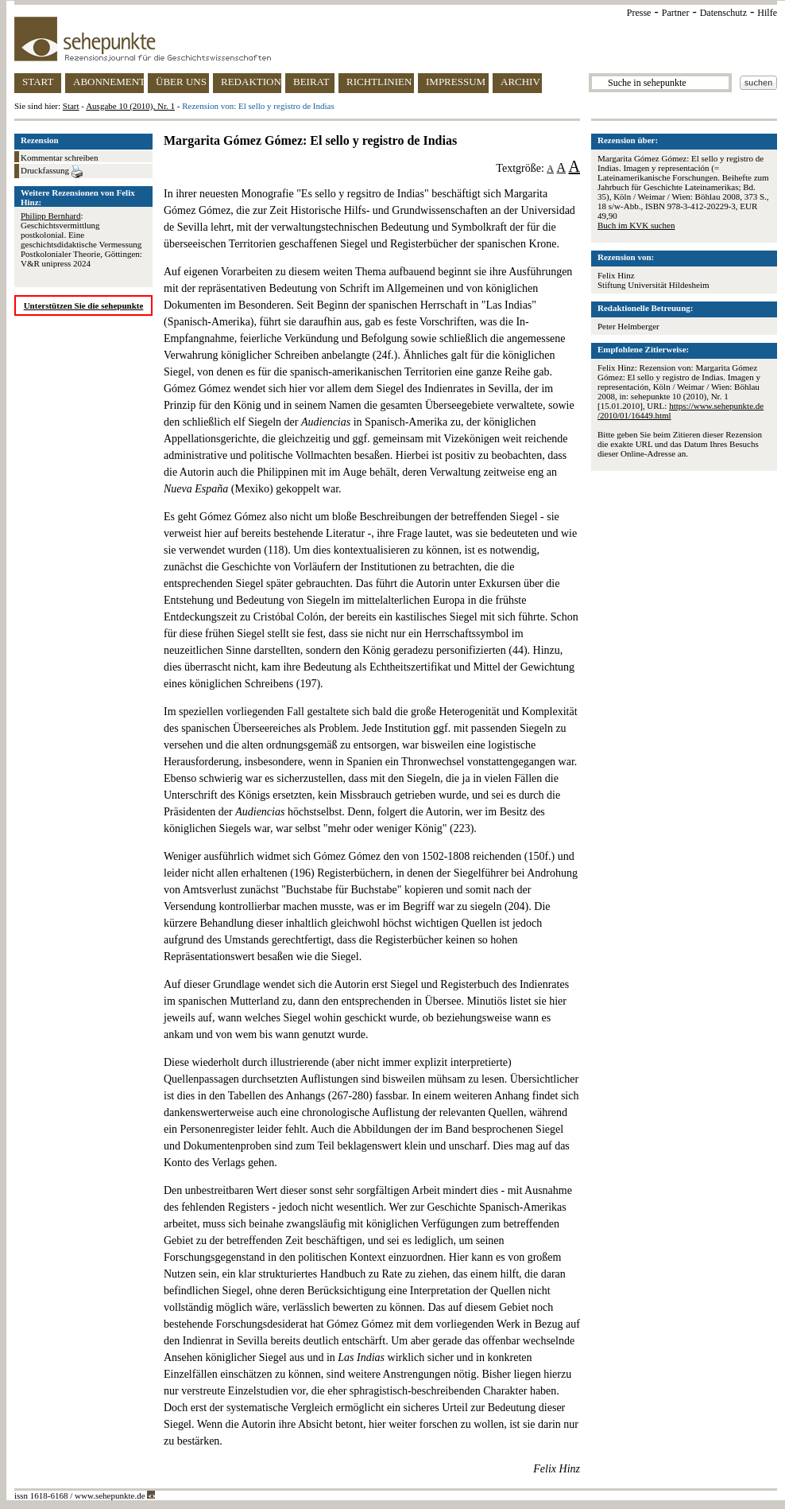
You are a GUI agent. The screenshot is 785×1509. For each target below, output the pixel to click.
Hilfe (767, 12)
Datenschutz (723, 12)
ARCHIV (520, 82)
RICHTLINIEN (379, 82)
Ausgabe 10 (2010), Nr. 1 (130, 106)
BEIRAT (311, 82)
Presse (639, 12)
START (37, 82)
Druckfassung (52, 171)
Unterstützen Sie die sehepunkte (84, 305)
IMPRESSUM (455, 82)
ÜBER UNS (181, 82)
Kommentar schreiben (59, 157)
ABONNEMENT (108, 82)
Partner (676, 12)
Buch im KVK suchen (636, 225)
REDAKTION (251, 82)
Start (71, 106)
